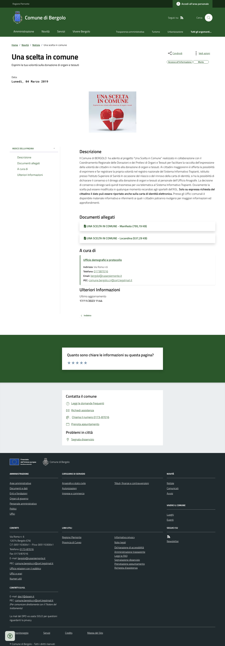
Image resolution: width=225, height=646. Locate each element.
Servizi (61, 31)
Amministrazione (23, 31)
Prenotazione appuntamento (129, 564)
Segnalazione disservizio (127, 560)
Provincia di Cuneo (71, 542)
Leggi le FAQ (121, 556)
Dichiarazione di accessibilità (129, 547)
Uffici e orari (16, 573)
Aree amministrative (20, 483)
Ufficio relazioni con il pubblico (25, 568)
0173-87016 (27, 549)
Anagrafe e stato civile (74, 483)
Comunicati (173, 488)
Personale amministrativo (23, 503)
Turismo (156, 32)
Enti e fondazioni (18, 493)
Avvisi (170, 493)
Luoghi (170, 515)
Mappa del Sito (95, 633)
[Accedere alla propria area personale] (192, 4)
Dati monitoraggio (19, 633)
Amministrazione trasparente (129, 552)
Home (15, 45)
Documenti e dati (19, 488)
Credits (68, 633)
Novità (46, 31)
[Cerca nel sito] (207, 17)
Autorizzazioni (69, 488)
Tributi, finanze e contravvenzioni (131, 483)
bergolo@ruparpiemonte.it (106, 276)
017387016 (101, 271)
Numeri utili (16, 578)
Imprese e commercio (73, 493)
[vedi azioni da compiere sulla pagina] (202, 53)
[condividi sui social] (175, 53)
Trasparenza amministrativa (130, 32)
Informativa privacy (124, 537)
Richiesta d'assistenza (126, 568)
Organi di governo (19, 498)
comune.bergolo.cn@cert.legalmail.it (110, 280)
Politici (13, 509)
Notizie (36, 45)
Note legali (120, 542)
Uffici (12, 514)
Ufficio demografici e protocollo (102, 260)
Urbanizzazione (175, 32)
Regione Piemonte (21, 3)
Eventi (170, 520)
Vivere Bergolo (81, 31)
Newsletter (173, 541)
